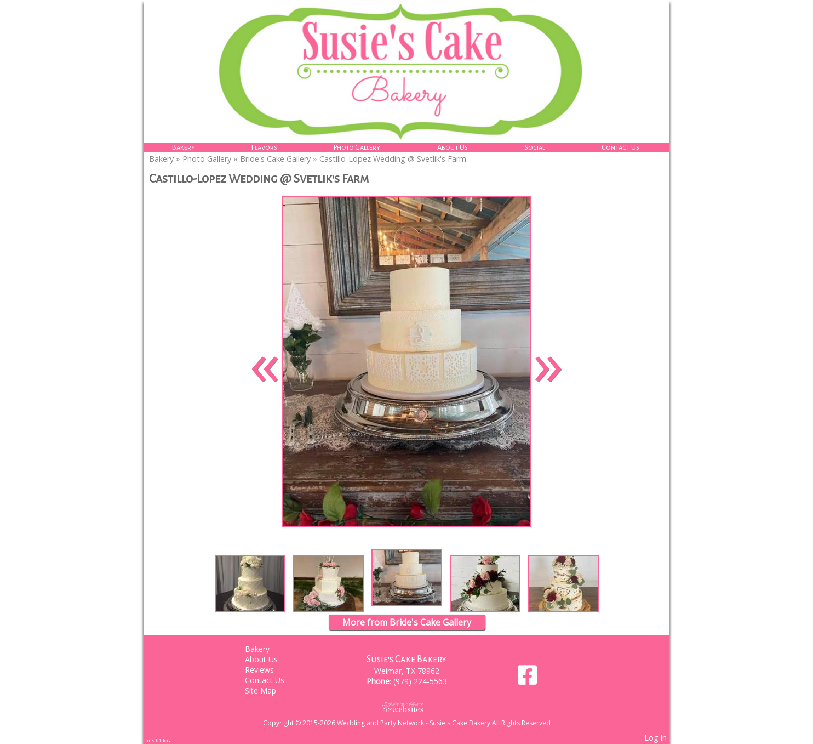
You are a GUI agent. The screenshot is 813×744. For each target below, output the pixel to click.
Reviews (267, 670)
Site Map (268, 690)
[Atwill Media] (406, 707)
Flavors (264, 147)
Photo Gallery (357, 147)
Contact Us (620, 147)
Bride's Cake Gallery (275, 159)
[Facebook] (527, 679)
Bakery (183, 147)
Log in (655, 737)
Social (534, 147)
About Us (452, 147)
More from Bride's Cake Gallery (406, 622)
